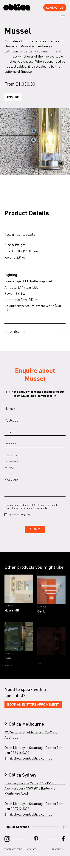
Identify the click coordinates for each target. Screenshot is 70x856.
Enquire (13, 97)
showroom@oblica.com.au (32, 760)
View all (9, 668)
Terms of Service (32, 508)
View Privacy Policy (13, 849)
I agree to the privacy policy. (19, 514)
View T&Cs (31, 849)
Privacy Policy (11, 508)
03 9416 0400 (20, 755)
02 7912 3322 (20, 811)
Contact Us (54, 8)
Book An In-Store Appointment (33, 707)
